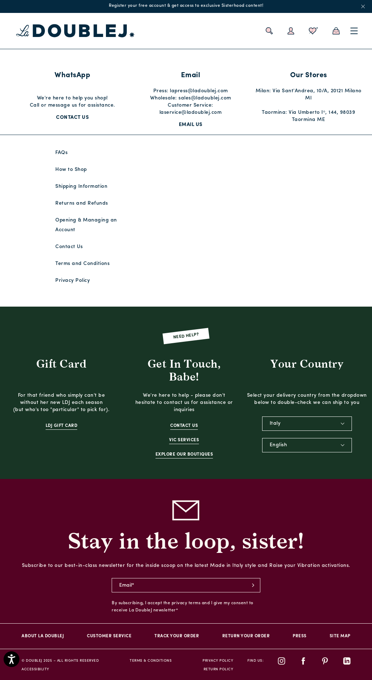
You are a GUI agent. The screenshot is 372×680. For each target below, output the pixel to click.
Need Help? (186, 336)
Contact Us (72, 117)
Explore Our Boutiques (184, 454)
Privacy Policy (72, 280)
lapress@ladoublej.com (199, 91)
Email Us (191, 124)
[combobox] (307, 423)
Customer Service (109, 636)
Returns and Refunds (81, 203)
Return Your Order (246, 636)
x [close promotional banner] (363, 6)
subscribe (253, 585)
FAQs (61, 152)
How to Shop (71, 169)
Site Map (340, 636)
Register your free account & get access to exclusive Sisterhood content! (186, 6)
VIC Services (184, 440)
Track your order (176, 636)
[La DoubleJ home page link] (75, 30)
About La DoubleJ (43, 636)
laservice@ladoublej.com (190, 112)
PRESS (300, 636)
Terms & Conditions (151, 661)
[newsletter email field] (186, 585)
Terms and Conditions (82, 263)
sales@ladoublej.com (204, 98)
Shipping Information (81, 186)
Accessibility (35, 669)
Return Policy (218, 669)
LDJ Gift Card (62, 426)
